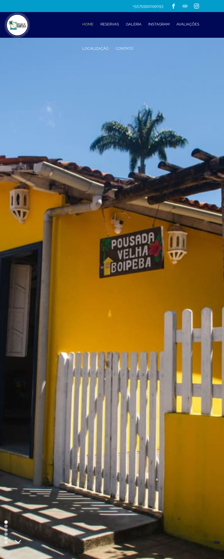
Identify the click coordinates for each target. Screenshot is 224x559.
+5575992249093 (148, 6)
